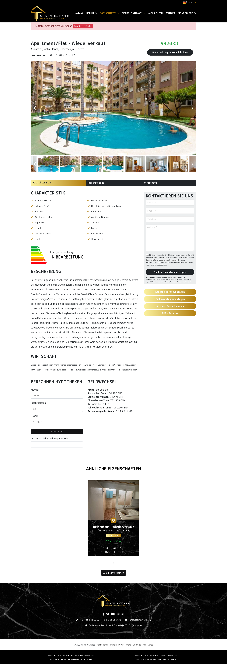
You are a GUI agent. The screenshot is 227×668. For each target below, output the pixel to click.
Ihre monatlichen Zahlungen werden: (50, 438)
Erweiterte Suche (83, 26)
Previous (34, 108)
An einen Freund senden (170, 306)
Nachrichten (155, 13)
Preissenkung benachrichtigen (170, 52)
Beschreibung (96, 182)
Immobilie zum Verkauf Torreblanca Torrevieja (71, 659)
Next (192, 108)
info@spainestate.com (140, 619)
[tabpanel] (113, 519)
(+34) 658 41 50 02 (90, 619)
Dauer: (34, 416)
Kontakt (170, 13)
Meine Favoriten (187, 13)
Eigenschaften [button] (109, 13)
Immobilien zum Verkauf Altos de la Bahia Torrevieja (71, 655)
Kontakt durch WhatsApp (170, 291)
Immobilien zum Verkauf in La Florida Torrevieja (156, 655)
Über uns (91, 13)
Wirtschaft (150, 182)
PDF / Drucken (170, 313)
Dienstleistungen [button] (133, 13)
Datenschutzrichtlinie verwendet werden (161, 260)
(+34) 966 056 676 (111, 619)
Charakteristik (42, 182)
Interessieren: (38, 402)
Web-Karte (148, 644)
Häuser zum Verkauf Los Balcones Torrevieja (156, 659)
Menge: (35, 389)
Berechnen (57, 431)
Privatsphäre (124, 644)
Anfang (79, 13)
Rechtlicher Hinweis (107, 644)
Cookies (137, 644)
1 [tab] (113, 562)
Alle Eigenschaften (113, 572)
